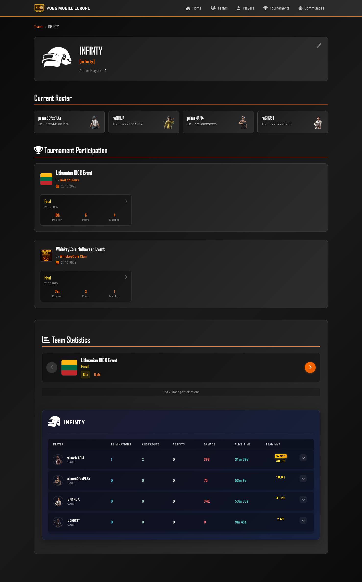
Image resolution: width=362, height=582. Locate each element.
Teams (38, 27)
